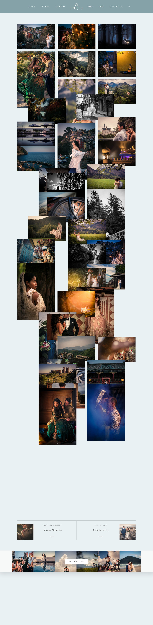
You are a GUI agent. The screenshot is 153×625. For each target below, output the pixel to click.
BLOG (90, 6)
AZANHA (44, 6)
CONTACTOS (116, 6)
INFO (101, 6)
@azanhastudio (76, 561)
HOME (31, 6)
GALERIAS (60, 6)
